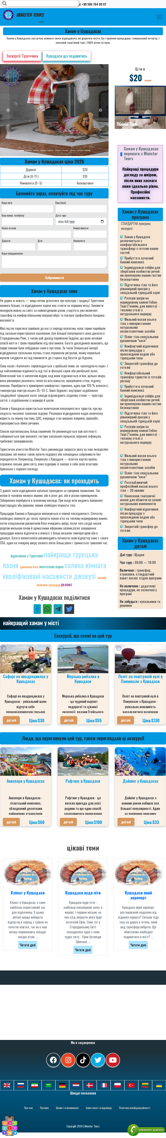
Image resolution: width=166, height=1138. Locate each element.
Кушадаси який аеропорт (138, 895)
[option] (81, 110)
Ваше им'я (7, 203)
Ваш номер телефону (13, 215)
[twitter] (98, 1060)
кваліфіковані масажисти (38, 575)
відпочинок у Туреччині (27, 555)
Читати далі (28, 944)
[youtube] (113, 1060)
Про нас (28, 1108)
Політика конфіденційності (134, 1108)
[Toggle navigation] (159, 17)
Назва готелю (9, 228)
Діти (39, 241)
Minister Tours (23, 16)
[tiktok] (83, 1060)
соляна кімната (85, 564)
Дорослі (6, 241)
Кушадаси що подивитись (66, 56)
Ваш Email (60, 203)
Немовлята (79, 241)
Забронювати (54, 277)
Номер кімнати (80, 228)
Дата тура (60, 215)
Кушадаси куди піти (83, 893)
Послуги (44, 1108)
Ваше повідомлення (12, 253)
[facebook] (53, 1060)
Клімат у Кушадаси (28, 893)
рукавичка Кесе (29, 567)
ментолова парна (51, 566)
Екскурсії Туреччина (22, 56)
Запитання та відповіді (99, 1108)
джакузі (85, 575)
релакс (66, 584)
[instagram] (68, 1060)
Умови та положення (67, 1108)
